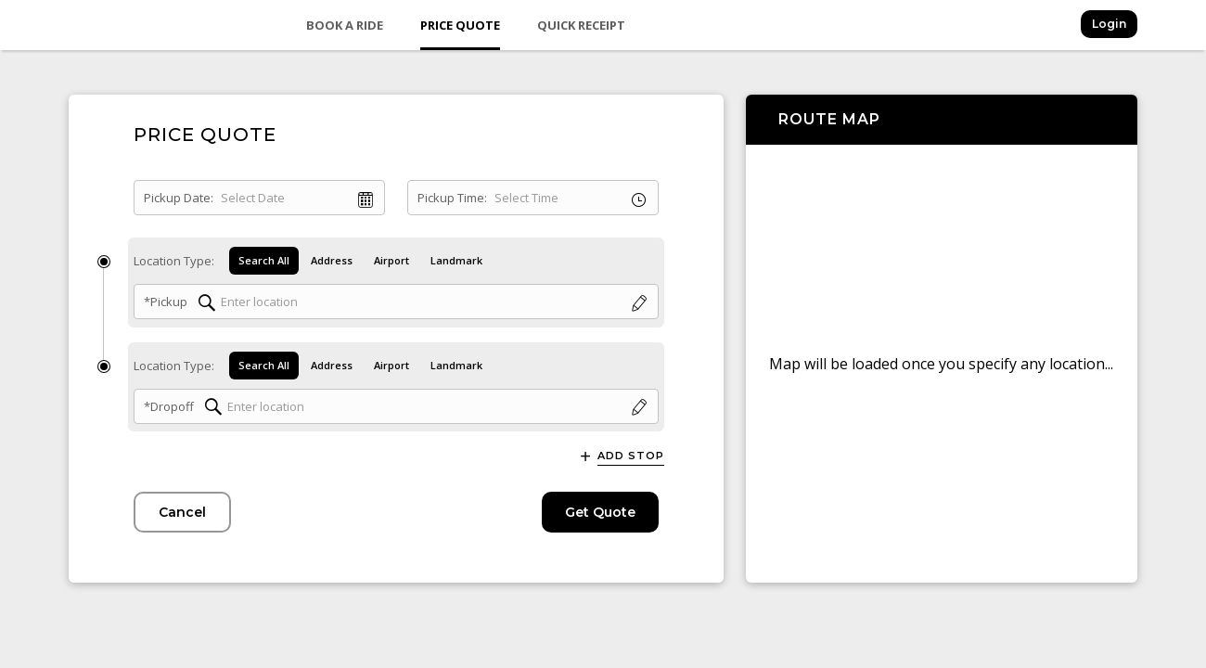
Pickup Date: (178, 197)
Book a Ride (344, 25)
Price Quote (460, 25)
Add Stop (630, 456)
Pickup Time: (452, 197)
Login (1109, 24)
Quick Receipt (581, 25)
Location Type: (174, 260)
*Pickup (165, 301)
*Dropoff (169, 406)
